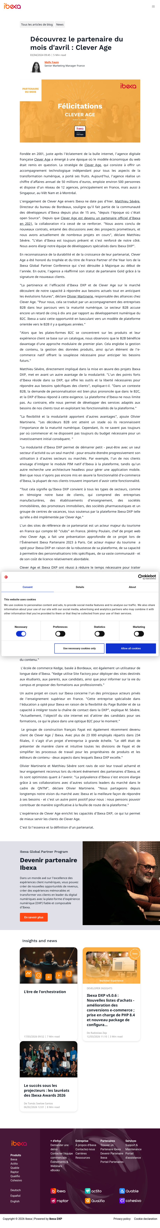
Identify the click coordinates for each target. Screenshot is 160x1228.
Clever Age (42, 159)
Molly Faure (52, 62)
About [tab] (132, 587)
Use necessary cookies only (79, 648)
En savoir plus (33, 917)
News (60, 24)
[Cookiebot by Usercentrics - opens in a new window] (140, 577)
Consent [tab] (28, 587)
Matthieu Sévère (127, 201)
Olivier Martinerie (80, 296)
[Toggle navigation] (153, 6)
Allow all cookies (131, 648)
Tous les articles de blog (37, 24)
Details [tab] (80, 587)
